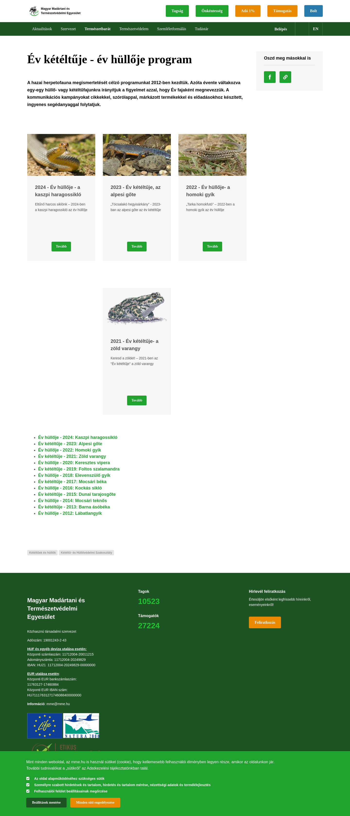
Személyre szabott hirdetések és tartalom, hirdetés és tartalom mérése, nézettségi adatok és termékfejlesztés (122, 785)
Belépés (280, 34)
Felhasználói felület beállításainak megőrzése (70, 791)
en (315, 34)
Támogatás (282, 13)
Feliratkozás (265, 627)
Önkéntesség (211, 13)
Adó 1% (248, 13)
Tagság (177, 13)
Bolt (313, 13)
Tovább (61, 251)
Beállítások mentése (46, 802)
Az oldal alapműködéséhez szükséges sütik (69, 779)
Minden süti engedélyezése (95, 802)
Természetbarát (98, 34)
